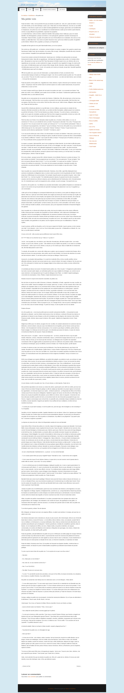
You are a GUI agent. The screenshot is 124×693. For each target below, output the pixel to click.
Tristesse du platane (95, 37)
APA (90, 77)
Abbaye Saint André (94, 74)
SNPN (91, 123)
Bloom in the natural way (96, 80)
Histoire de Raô (26, 666)
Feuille (91, 25)
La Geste (91, 106)
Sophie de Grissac (94, 129)
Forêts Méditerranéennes (96, 89)
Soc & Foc (92, 126)
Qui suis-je (62, 9)
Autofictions (32, 15)
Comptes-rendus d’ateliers (49, 9)
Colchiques (92, 28)
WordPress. (73, 688)
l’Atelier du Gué (93, 103)
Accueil (23, 9)
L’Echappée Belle (94, 100)
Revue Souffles (93, 120)
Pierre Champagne (94, 118)
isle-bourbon (92, 92)
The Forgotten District (95, 132)
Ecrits (29, 9)
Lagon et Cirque (93, 115)
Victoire (79, 666)
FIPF (90, 86)
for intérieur (29, 4)
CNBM (91, 83)
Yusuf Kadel (92, 146)
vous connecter (32, 676)
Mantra (67, 688)
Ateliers (37, 9)
